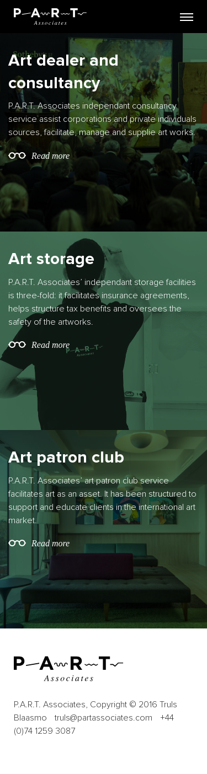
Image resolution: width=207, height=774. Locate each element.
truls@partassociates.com (103, 717)
